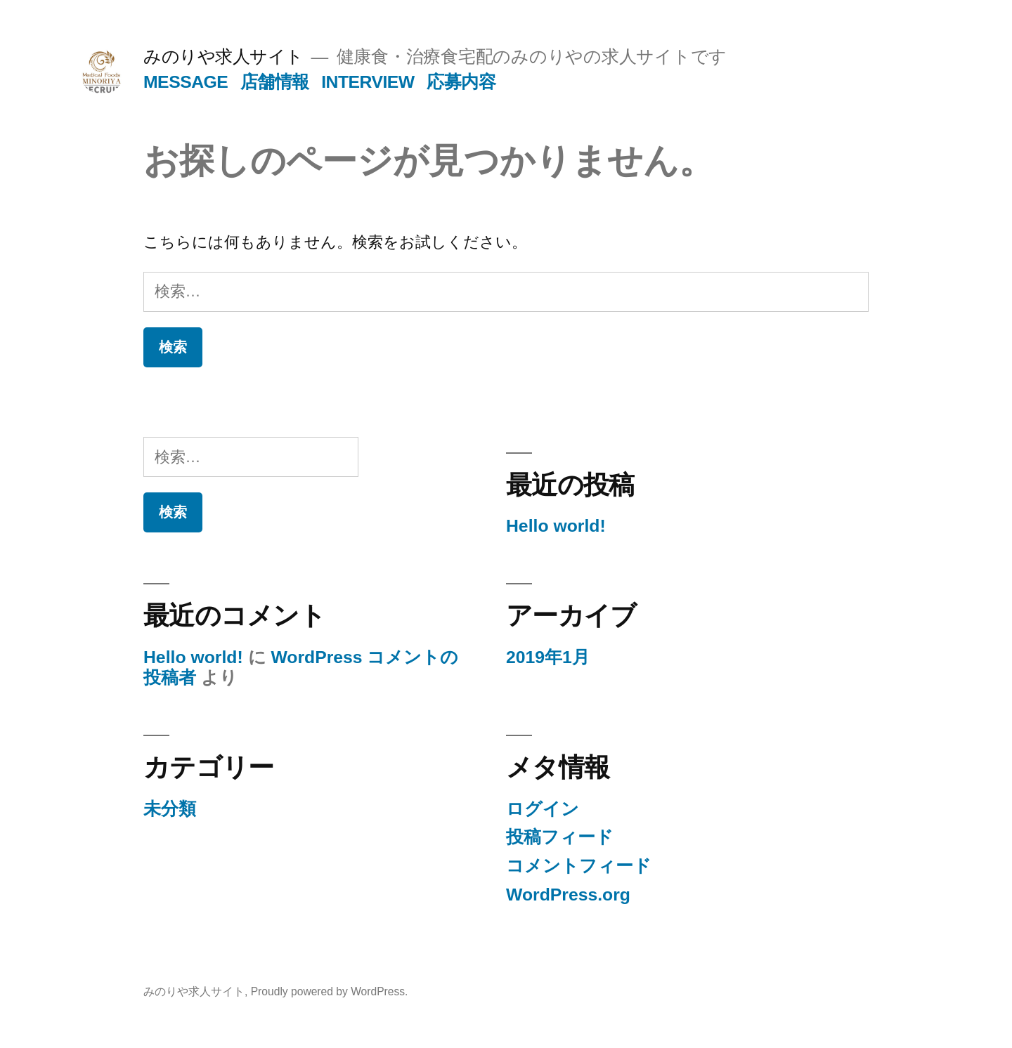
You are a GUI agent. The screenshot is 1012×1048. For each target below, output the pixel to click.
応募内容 (461, 81)
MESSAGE (185, 81)
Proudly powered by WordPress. (329, 991)
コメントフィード (578, 865)
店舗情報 (274, 81)
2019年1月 (548, 657)
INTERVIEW (368, 81)
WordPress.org (568, 894)
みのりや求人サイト (223, 56)
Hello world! (556, 525)
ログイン (542, 808)
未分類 (169, 808)
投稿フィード (560, 836)
